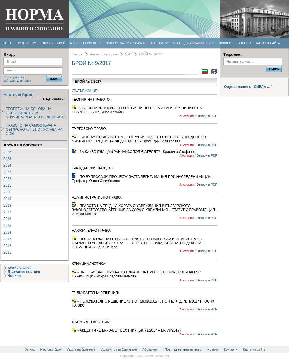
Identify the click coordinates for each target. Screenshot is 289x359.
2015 (7, 226)
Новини (225, 43)
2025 (7, 159)
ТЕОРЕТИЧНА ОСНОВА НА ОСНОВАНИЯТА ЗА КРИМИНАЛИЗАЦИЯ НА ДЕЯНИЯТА (36, 113)
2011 (7, 252)
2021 (7, 185)
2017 (7, 212)
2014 (7, 232)
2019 (7, 199)
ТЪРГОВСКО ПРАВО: (89, 129)
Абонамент (159, 43)
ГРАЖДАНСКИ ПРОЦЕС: (92, 168)
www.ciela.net (17, 268)
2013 (7, 239)
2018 (7, 206)
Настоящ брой (53, 43)
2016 (7, 219)
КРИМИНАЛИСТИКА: (89, 264)
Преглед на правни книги (193, 43)
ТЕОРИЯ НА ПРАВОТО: (91, 100)
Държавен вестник (22, 272)
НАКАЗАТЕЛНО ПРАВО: (91, 231)
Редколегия (28, 43)
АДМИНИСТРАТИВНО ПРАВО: (97, 197)
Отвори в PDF (206, 116)
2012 (7, 246)
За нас (8, 43)
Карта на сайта (268, 43)
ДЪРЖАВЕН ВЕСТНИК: (91, 322)
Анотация (186, 116)
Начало (77, 54)
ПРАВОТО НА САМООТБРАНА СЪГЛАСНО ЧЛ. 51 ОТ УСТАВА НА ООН (34, 129)
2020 (7, 192)
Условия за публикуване (125, 43)
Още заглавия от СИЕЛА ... (251, 87)
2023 (7, 172)
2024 (7, 165)
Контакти (243, 43)
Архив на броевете (85, 43)
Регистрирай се (14, 77)
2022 (7, 179)
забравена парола (17, 80)
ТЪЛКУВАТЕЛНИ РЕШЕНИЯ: (95, 293)
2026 (7, 152)
